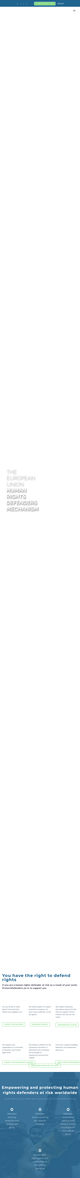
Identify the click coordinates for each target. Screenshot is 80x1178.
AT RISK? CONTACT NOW (45, 3)
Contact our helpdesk (13, 1024)
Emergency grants (40, 1024)
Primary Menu (74, 10)
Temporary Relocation (67, 1025)
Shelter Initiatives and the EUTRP (45, 1065)
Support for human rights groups (18, 1062)
